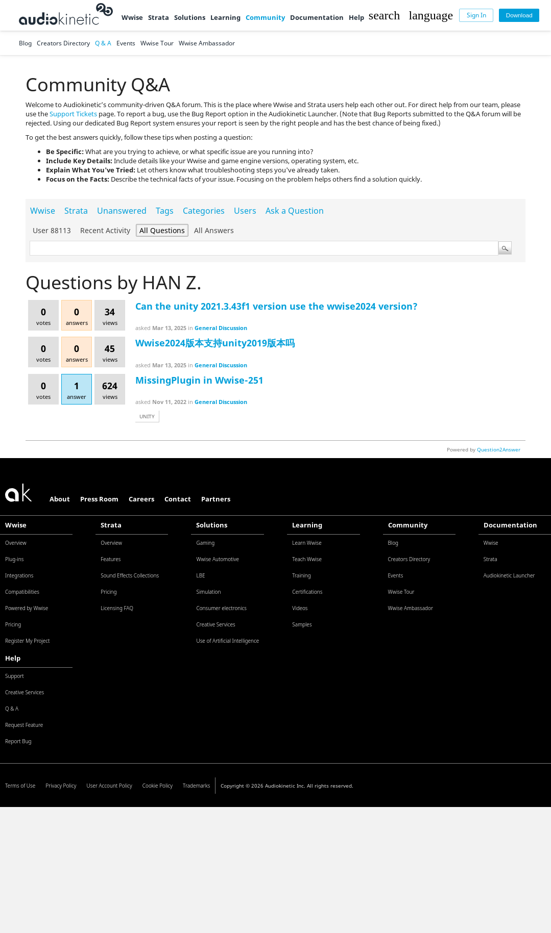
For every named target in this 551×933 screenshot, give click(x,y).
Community (265, 17)
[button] (384, 15)
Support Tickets (73, 113)
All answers (214, 230)
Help (356, 17)
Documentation (317, 17)
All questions (162, 230)
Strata (158, 17)
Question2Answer (498, 449)
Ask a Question (295, 210)
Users (245, 210)
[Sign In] (476, 15)
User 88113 (52, 230)
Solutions (189, 17)
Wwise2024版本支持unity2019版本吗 (215, 343)
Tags (165, 210)
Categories (204, 210)
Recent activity (105, 230)
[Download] (519, 15)
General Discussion (221, 328)
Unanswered (122, 210)
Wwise (132, 17)
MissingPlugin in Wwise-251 (199, 380)
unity (147, 416)
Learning (225, 17)
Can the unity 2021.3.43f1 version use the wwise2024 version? (276, 306)
